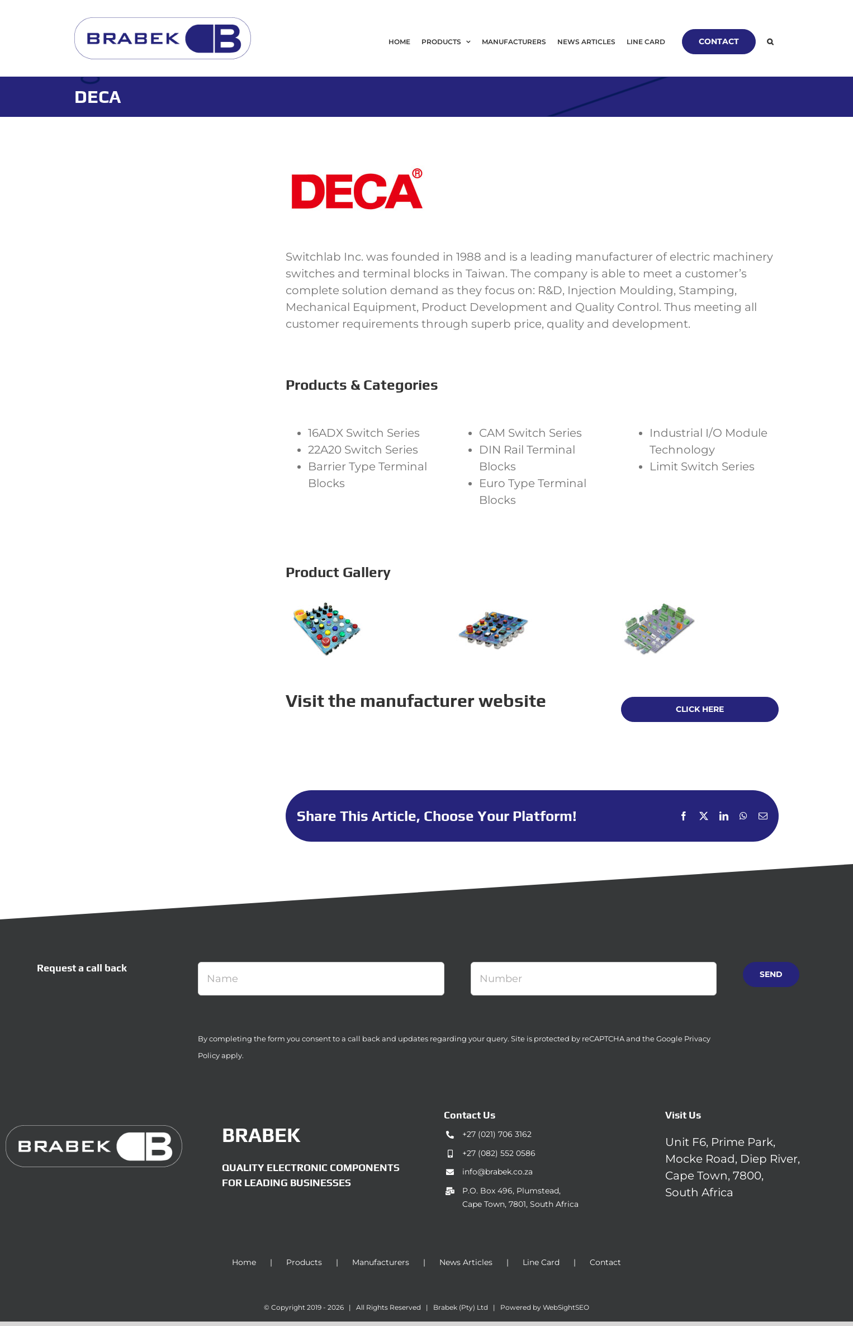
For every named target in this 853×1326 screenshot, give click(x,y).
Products (304, 1262)
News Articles (465, 1262)
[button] (770, 41)
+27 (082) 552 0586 (499, 1153)
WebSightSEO (566, 1307)
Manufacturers (380, 1262)
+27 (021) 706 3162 (497, 1134)
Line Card (541, 1262)
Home (244, 1262)
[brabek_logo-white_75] (94, 1131)
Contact (605, 1262)
